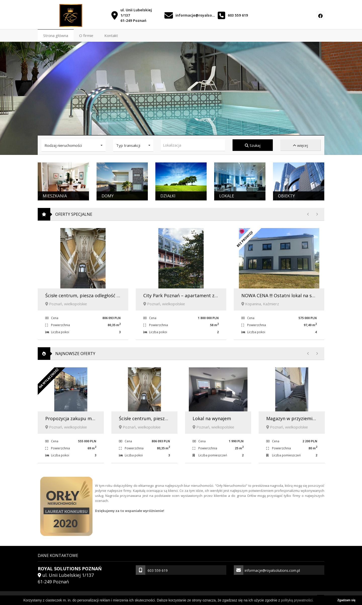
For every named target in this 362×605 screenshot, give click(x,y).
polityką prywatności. (297, 600)
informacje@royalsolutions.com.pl (195, 14)
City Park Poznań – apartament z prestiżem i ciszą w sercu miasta (214, 294)
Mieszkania (55, 195)
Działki (167, 195)
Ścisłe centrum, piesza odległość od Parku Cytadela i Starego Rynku (118, 294)
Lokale (226, 195)
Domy (108, 195)
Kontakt (111, 34)
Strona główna (55, 34)
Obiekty (286, 195)
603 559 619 (238, 14)
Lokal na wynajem (212, 417)
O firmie (86, 34)
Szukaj (252, 144)
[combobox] (193, 144)
